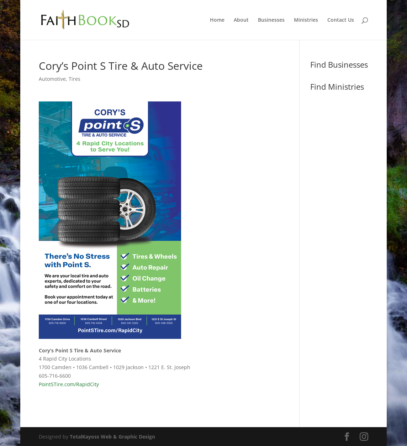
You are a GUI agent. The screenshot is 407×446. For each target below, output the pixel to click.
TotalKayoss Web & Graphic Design (112, 436)
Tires (74, 78)
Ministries (306, 20)
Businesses (271, 20)
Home (217, 20)
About (241, 20)
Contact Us (340, 20)
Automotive (52, 78)
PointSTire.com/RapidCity (69, 384)
